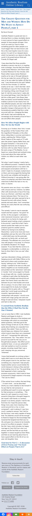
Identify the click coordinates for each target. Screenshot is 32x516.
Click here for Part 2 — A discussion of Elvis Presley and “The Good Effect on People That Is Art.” (15, 445)
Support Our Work (21, 487)
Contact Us (7, 487)
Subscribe (16, 476)
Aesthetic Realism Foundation (12, 495)
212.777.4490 (9, 501)
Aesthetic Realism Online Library (16, 4)
